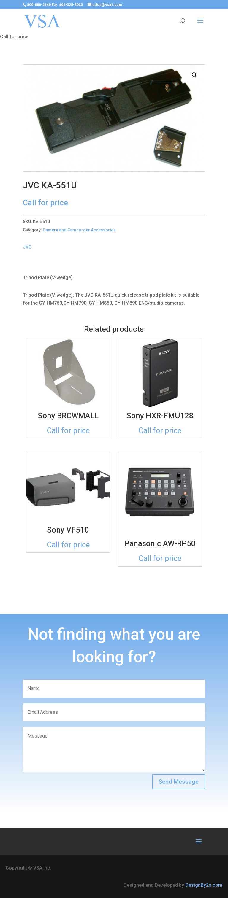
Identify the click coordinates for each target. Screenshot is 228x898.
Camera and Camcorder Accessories (79, 230)
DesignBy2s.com (203, 885)
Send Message (179, 781)
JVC (27, 247)
